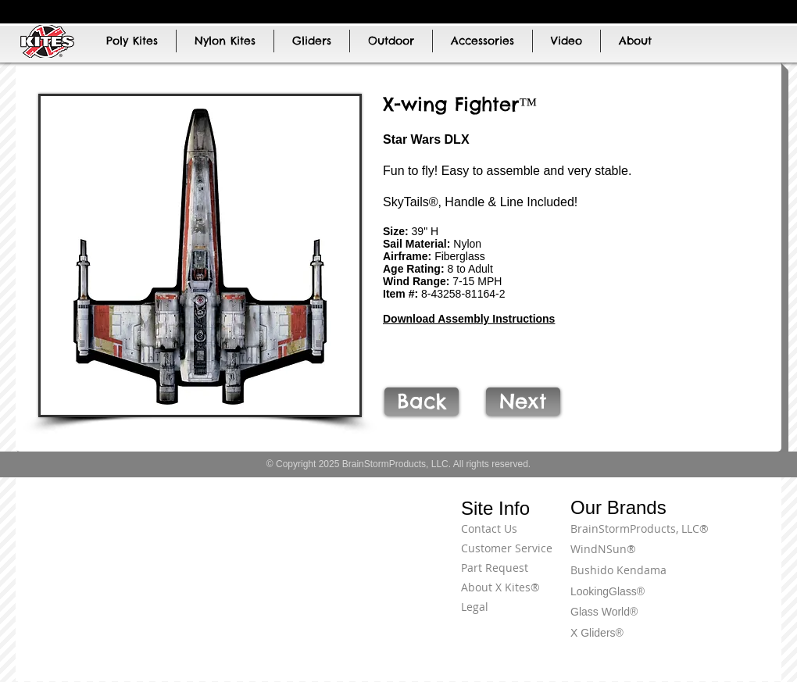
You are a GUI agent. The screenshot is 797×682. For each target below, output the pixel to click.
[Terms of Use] (723, 537)
